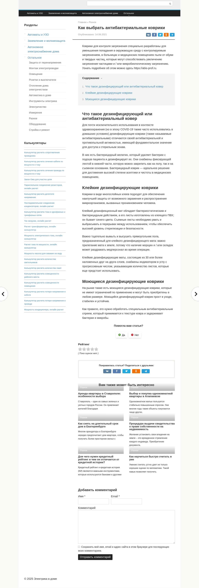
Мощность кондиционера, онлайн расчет (44, 309)
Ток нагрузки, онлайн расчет (37, 221)
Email (115, 496)
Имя (81, 496)
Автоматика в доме (40, 95)
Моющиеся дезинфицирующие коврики (110, 99)
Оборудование (37, 124)
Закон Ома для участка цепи (38, 179)
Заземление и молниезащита (62, 13)
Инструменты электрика (43, 101)
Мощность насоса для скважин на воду (43, 253)
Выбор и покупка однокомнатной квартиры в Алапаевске (151, 395)
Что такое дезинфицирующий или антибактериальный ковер (124, 86)
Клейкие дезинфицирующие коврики (108, 92)
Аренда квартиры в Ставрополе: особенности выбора (99, 395)
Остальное (129, 13)
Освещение (35, 74)
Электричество (37, 106)
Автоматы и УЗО (35, 13)
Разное (33, 118)
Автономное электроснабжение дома (100, 13)
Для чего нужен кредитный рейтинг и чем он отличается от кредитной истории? (98, 459)
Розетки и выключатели (42, 79)
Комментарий (86, 507)
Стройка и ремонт (39, 130)
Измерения (35, 112)
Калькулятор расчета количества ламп (42, 268)
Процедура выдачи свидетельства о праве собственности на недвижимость (152, 426)
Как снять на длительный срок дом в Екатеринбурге (98, 425)
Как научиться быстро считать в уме (150, 458)
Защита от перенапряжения (45, 62)
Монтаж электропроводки (43, 68)
